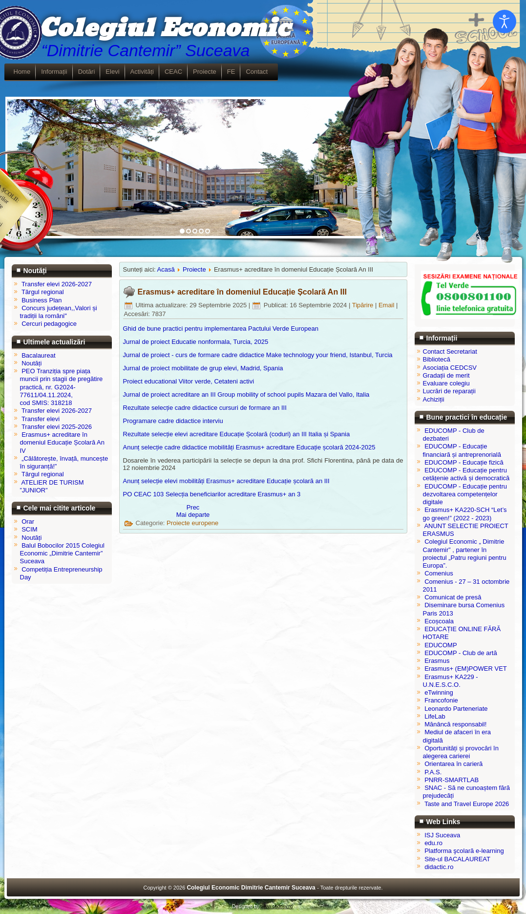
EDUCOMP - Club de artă (460, 653)
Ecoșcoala (439, 621)
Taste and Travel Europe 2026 (466, 804)
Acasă (166, 269)
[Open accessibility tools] (504, 21)
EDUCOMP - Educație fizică (464, 462)
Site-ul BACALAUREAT (457, 859)
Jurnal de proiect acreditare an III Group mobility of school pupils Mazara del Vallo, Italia (246, 394)
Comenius (438, 573)
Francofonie (441, 700)
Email (387, 305)
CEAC (173, 71)
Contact (257, 71)
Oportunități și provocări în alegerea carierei (461, 752)
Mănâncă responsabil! (455, 724)
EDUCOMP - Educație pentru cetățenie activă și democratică (466, 474)
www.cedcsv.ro (276, 906)
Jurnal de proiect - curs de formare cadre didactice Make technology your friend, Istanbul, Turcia (258, 355)
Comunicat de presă (452, 597)
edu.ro (433, 843)
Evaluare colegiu (446, 383)
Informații (54, 71)
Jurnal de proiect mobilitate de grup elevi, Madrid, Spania (203, 368)
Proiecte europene (192, 523)
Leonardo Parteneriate (455, 708)
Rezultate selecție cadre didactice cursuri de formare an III (205, 407)
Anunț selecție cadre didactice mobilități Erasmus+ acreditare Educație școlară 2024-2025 (249, 447)
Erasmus (436, 660)
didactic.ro (438, 867)
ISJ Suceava (442, 835)
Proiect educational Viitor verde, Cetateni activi (188, 381)
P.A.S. (433, 772)
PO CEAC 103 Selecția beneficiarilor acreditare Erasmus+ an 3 (212, 494)
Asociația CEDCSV (450, 367)
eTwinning (438, 692)
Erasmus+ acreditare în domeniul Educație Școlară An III (242, 292)
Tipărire (363, 305)
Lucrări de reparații (449, 391)
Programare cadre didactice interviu (173, 421)
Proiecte (204, 71)
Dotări (86, 71)
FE (231, 71)
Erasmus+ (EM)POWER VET (465, 668)
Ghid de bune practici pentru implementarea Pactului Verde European (220, 328)
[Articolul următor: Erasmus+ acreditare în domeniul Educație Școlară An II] (193, 514)
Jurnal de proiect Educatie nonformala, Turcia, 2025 (196, 341)
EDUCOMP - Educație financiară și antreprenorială (462, 450)
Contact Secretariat (450, 351)
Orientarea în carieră (453, 763)
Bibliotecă (436, 359)
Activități (142, 71)
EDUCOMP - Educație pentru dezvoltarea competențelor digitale (465, 494)
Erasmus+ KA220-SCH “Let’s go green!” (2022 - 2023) (465, 513)
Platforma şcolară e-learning (464, 850)
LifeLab (434, 716)
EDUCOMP (440, 645)
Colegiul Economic (164, 28)
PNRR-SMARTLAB (451, 780)
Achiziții (433, 399)
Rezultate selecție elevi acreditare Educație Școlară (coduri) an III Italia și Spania (236, 434)
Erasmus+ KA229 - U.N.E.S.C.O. (450, 680)
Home (22, 71)
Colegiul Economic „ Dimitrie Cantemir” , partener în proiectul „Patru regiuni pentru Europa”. (464, 553)
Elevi (112, 71)
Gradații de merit (446, 375)
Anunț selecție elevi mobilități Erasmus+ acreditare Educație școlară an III (226, 481)
